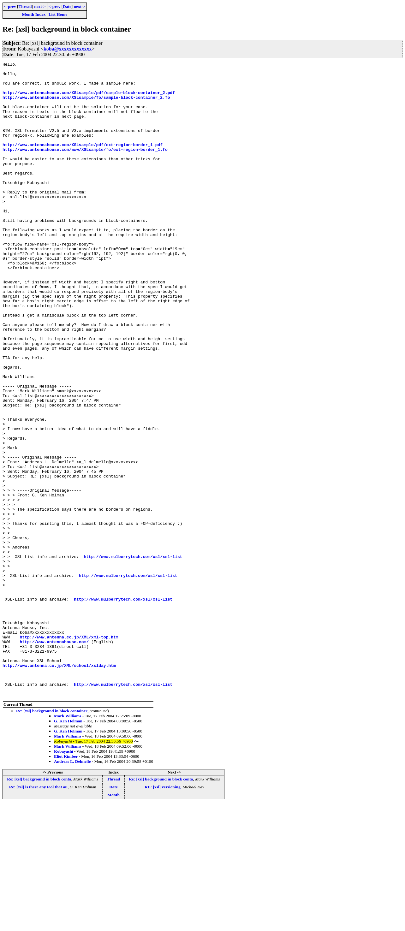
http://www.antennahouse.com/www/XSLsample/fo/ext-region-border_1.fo (85, 167)
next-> (39, 6)
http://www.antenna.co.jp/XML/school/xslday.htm (59, 786)
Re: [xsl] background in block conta (39, 906)
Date (67, 6)
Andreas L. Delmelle (72, 888)
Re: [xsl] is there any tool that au (38, 913)
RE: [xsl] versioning (162, 913)
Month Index (33, 14)
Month (113, 921)
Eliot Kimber (66, 883)
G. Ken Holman (68, 847)
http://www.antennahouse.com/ (54, 758)
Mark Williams (67, 842)
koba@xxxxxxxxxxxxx (68, 48)
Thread (25, 6)
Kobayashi (63, 878)
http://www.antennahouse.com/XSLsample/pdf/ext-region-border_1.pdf (83, 161)
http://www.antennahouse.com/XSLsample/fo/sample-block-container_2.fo (86, 105)
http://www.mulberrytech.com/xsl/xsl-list (133, 656)
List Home (58, 14)
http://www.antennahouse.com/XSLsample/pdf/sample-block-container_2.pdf (89, 99)
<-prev (10, 6)
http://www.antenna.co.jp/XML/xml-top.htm (69, 752)
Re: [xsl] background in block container (51, 837)
